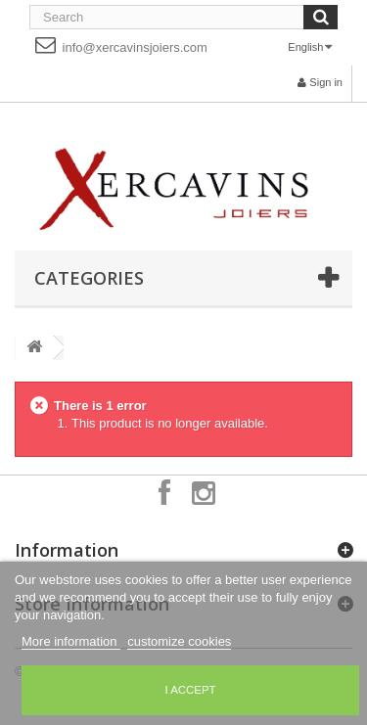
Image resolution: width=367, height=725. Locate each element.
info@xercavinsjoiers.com (121, 44)
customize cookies (179, 641)
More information (71, 641)
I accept (189, 690)
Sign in (320, 82)
